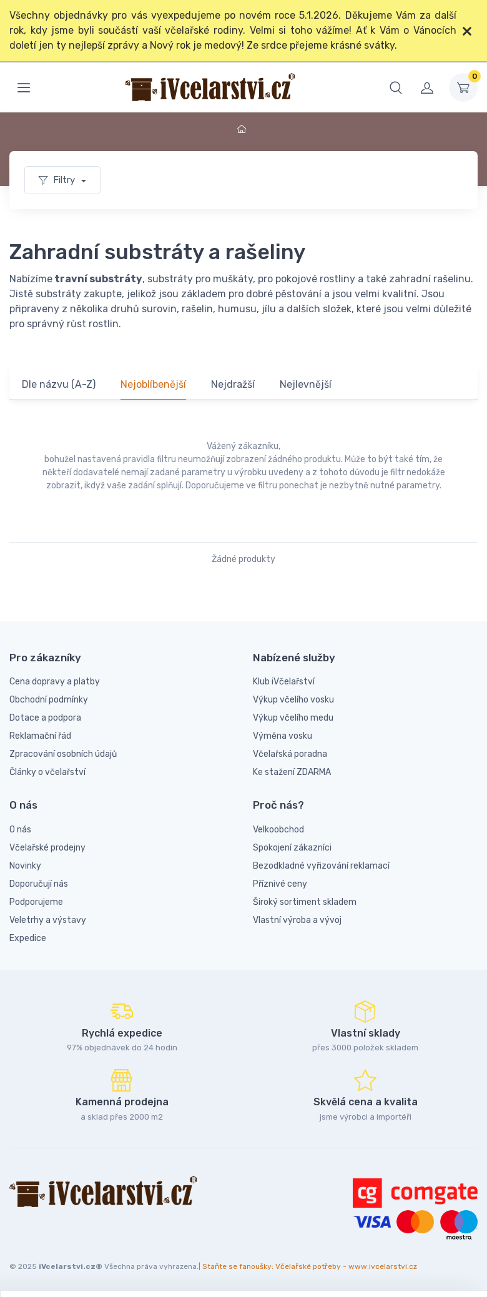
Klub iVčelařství (284, 681)
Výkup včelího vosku (293, 699)
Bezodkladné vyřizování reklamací (321, 866)
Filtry (58, 179)
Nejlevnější (306, 384)
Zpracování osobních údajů (63, 754)
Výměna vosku (282, 736)
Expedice (27, 938)
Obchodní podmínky (48, 699)
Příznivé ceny (280, 884)
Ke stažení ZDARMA (292, 772)
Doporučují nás (38, 884)
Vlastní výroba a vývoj (297, 920)
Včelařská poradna (290, 754)
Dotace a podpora (45, 718)
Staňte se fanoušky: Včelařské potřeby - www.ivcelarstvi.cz (309, 1266)
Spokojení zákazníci (292, 847)
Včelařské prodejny (47, 847)
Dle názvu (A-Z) (59, 384)
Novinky (25, 866)
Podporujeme (36, 902)
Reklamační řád (40, 736)
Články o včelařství (47, 772)
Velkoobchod (278, 829)
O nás (20, 829)
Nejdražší (233, 384)
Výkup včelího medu (293, 718)
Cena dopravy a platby (54, 681)
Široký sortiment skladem (305, 902)
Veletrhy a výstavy (47, 920)
